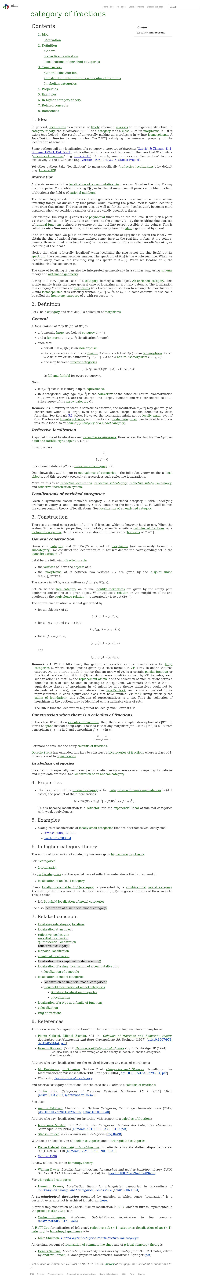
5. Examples (47, 94)
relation (122, 592)
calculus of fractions (48, 156)
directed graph (75, 560)
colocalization (48, 1007)
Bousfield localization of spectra (74, 992)
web (74, 1221)
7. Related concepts (53, 105)
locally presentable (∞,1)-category (68, 887)
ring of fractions (49, 1013)
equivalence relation (69, 596)
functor (52, 337)
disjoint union (161, 572)
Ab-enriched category (148, 280)
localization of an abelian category (99, 774)
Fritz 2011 (82, 156)
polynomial (97, 217)
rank (138, 694)
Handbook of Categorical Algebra (99, 1048)
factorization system (46, 532)
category (104, 131)
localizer (78, 924)
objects (79, 567)
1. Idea (43, 34)
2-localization (47, 867)
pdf (63, 1043)
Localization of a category (73, 1078)
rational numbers (82, 192)
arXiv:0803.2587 (51, 1095)
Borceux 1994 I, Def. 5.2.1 (51, 152)
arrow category (77, 401)
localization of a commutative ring (95, 184)
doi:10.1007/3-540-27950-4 (140, 1073)
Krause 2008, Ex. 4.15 (60, 833)
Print (132, 1274)
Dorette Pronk (42, 752)
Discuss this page (155, 7)
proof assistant (48, 1210)
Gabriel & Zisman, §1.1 (154, 148)
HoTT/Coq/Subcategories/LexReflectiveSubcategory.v (100, 1238)
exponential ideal (126, 808)
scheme (166, 270)
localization (57, 127)
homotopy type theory (66, 1231)
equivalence (95, 389)
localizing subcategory (54, 924)
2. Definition (47, 45)
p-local (129, 1244)
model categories (124, 419)
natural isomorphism (132, 357)
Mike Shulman (48, 1238)
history (109, 1264)
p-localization (60, 997)
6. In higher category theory (59, 100)
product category (85, 790)
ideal (128, 228)
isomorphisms (158, 134)
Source (141, 1274)
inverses (122, 127)
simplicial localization (53, 956)
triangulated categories (128, 1140)
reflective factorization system (60, 487)
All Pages (121, 7)
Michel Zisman (74, 1035)
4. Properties (48, 89)
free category (66, 589)
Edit (32, 1274)
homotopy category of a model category (95, 423)
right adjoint (67, 441)
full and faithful (59, 375)
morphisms (151, 131)
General (50, 51)
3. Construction (50, 67)
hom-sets (133, 532)
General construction (60, 72)
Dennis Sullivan (49, 1251)
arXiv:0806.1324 (126, 1190)
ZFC (121, 1207)
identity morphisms (110, 589)
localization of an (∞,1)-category (61, 880)
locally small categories (96, 828)
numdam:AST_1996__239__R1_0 (96, 1129)
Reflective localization (61, 56)
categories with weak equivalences (135, 790)
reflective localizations (137, 166)
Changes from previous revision (81, 1274)
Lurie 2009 (47, 170)
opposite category (45, 553)
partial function (156, 671)
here (103, 1200)
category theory (43, 131)
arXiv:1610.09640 (96, 1112)
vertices (49, 567)
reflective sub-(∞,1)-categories (112, 1227)
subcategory (40, 550)
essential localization (53, 938)
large (60, 332)
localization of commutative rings (89, 1244)
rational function (48, 224)
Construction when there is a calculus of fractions (82, 78)
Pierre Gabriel (49, 1035)
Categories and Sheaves (125, 1069)
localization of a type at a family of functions (70, 1002)
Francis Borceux (50, 1048)
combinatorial (136, 887)
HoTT (39, 1227)
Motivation (52, 40)
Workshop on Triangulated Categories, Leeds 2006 (75, 1190)
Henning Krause (50, 1186)
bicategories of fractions (126, 752)
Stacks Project (128, 159)
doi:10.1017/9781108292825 (60, 1112)
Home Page (108, 7)
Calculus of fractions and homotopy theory (137, 1035)
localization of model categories (61, 976)
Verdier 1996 (47, 1156)
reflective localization (76, 483)
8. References (48, 111)
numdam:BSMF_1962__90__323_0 (92, 1151)
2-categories (46, 861)
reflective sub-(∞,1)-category (150, 483)
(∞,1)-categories (49, 874)
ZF (132, 668)
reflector (93, 808)
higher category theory (127, 854)
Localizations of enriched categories (72, 61)
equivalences (66, 756)
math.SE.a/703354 (57, 838)
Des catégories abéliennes (80, 1147)
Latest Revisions (136, 7)
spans (49, 726)
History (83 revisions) (108, 1274)
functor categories (83, 362)
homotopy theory (72, 419)
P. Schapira (71, 1069)
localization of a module (61, 971)
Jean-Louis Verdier (52, 1125)
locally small (151, 415)
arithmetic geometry (63, 274)
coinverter (105, 394)
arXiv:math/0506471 (54, 1221)
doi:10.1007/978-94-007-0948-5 (132, 1173)
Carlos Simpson (51, 1217)
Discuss (40, 1274)
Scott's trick (116, 690)
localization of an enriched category (125, 508)
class (125, 131)
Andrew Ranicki (53, 1255)
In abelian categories (60, 83)
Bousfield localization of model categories (74, 901)
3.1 (70, 415)
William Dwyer (48, 1169)
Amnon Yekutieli (50, 1108)
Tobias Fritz (47, 1091)
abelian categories (87, 1140)
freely (95, 127)
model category (159, 887)
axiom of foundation (50, 697)
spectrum (38, 256)
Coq (62, 1210)
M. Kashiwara (48, 1069)
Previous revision (55, 1274)
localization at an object (55, 929)
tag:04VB (114, 1134)
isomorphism (88, 348)
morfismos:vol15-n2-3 (80, 1095)
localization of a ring (53, 966)
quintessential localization (57, 942)
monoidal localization (53, 951)
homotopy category (65, 295)
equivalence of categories (97, 472)
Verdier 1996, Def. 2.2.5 (98, 159)
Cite (124, 1274)
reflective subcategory (90, 466)
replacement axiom (93, 679)
